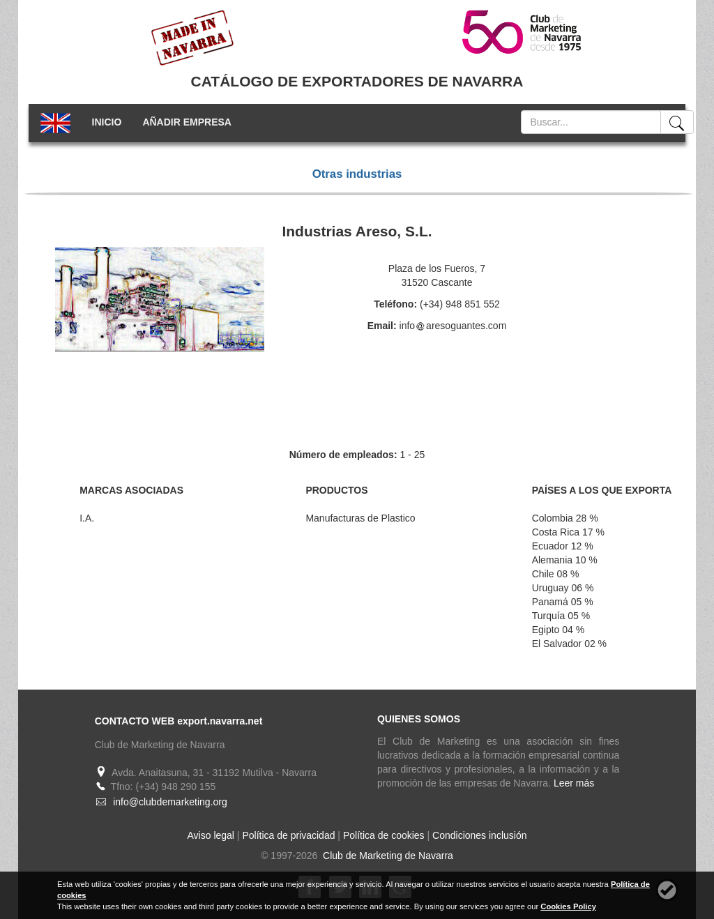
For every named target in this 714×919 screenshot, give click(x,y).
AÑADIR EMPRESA (186, 122)
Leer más (574, 783)
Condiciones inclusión (479, 835)
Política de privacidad (288, 835)
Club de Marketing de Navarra (386, 855)
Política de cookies (384, 835)
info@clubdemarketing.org (170, 801)
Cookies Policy (568, 906)
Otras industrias (357, 174)
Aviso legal (211, 835)
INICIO (107, 122)
